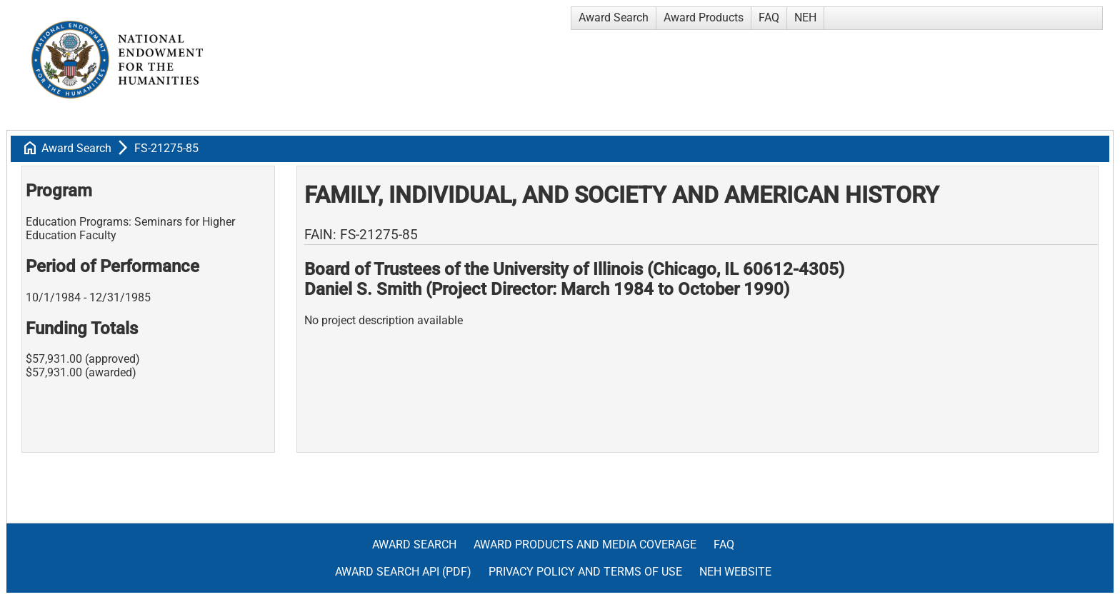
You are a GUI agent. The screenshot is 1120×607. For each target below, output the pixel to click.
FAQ (769, 17)
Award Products (704, 17)
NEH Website (735, 571)
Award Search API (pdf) (403, 571)
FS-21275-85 (166, 148)
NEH (805, 17)
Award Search (614, 17)
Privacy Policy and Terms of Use (585, 571)
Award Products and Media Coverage (585, 544)
